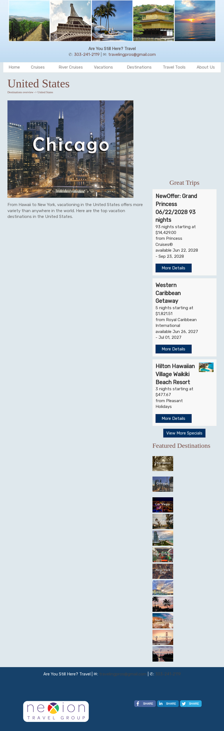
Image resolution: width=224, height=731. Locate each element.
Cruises (38, 67)
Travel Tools (174, 67)
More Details (173, 268)
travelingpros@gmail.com (132, 54)
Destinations (139, 67)
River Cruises (71, 67)
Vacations (103, 67)
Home (14, 67)
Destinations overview (20, 92)
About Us (206, 67)
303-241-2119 (87, 54)
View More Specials (184, 433)
